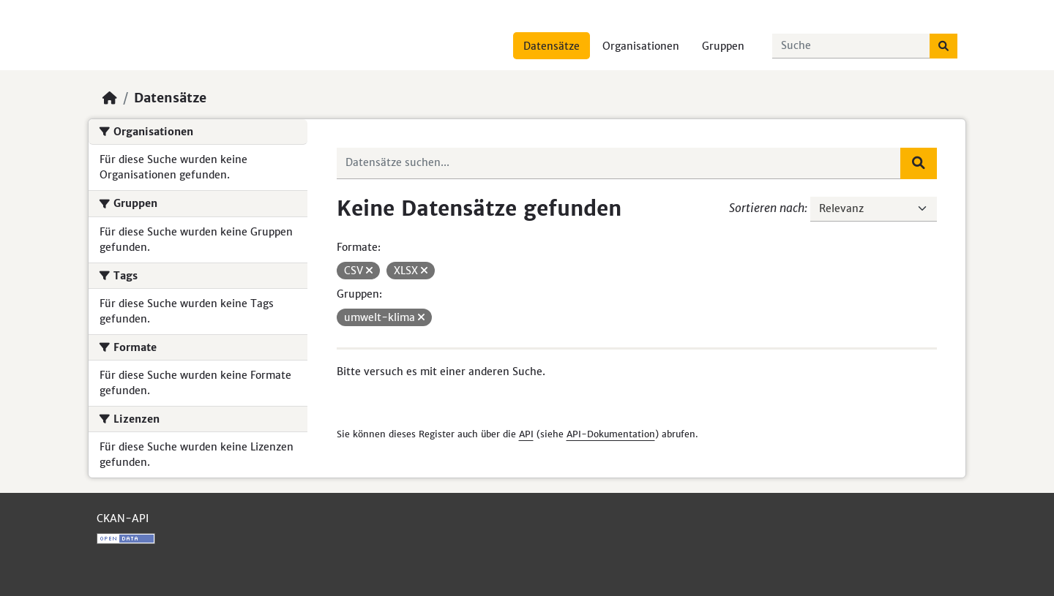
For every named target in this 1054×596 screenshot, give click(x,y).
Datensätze (551, 46)
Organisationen (640, 46)
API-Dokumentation (611, 434)
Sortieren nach (766, 207)
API (526, 434)
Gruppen (723, 46)
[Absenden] (943, 46)
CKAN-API (123, 518)
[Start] (109, 98)
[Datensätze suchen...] (851, 46)
